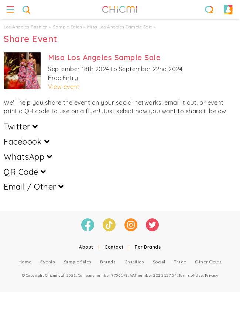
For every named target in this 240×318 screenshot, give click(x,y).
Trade (180, 262)
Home (25, 262)
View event (63, 86)
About (86, 247)
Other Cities (208, 262)
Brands (108, 262)
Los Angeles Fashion (26, 27)
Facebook (26, 141)
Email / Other (34, 187)
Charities (134, 262)
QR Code (25, 172)
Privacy (211, 275)
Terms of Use (191, 275)
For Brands (148, 247)
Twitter (21, 126)
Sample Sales (67, 27)
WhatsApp (28, 157)
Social (159, 262)
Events (47, 262)
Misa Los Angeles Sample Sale (119, 27)
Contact (114, 247)
